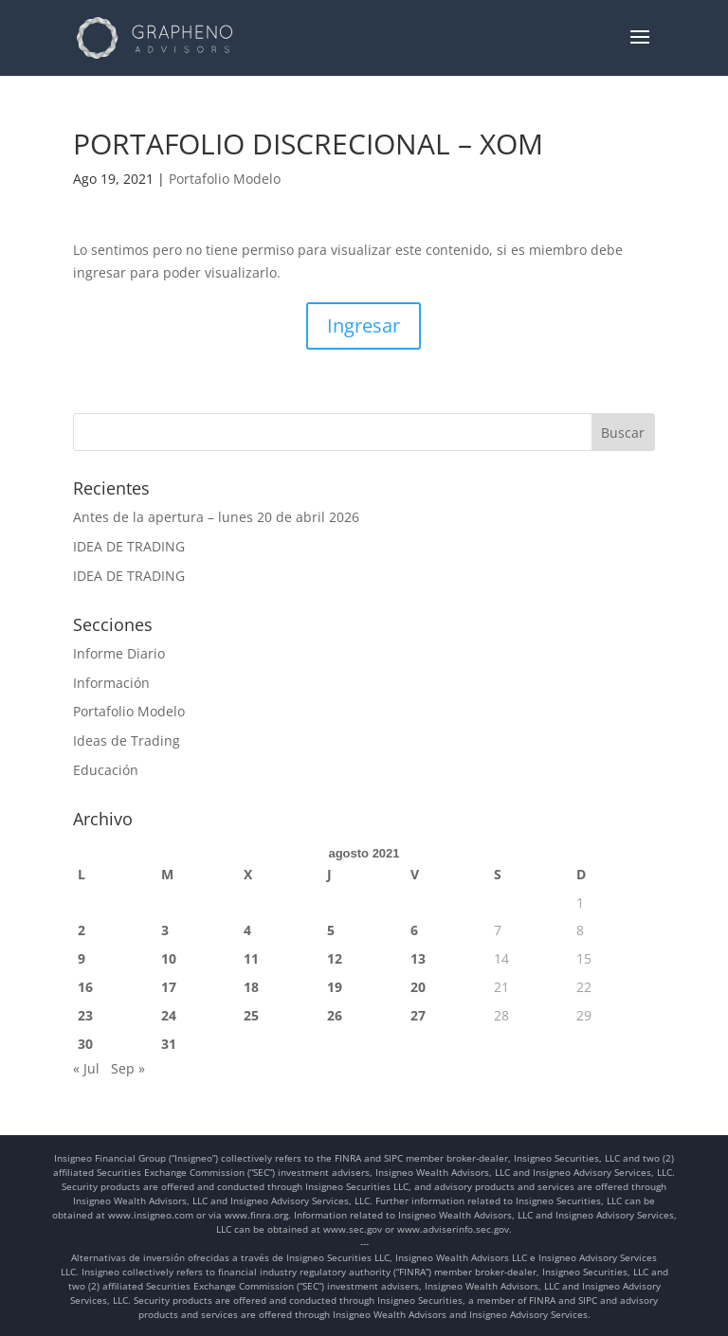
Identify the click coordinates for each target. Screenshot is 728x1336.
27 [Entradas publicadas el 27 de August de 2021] (418, 1015)
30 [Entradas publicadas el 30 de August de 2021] (85, 1044)
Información (111, 683)
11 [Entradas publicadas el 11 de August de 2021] (251, 958)
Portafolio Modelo (225, 179)
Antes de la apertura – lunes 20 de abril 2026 (216, 517)
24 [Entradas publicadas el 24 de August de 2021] (168, 1015)
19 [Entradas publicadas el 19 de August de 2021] (334, 987)
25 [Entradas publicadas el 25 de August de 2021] (251, 1015)
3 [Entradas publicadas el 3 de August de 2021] (165, 930)
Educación (105, 770)
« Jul (86, 1068)
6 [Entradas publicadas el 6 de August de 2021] (414, 930)
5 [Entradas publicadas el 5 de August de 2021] (331, 930)
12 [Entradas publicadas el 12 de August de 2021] (334, 958)
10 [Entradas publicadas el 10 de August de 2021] (168, 958)
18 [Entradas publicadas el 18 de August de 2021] (251, 987)
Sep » (128, 1068)
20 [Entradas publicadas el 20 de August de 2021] (418, 987)
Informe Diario (119, 653)
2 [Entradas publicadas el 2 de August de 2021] (81, 930)
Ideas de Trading (126, 740)
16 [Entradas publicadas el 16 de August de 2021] (85, 987)
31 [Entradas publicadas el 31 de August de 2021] (168, 1044)
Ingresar (363, 325)
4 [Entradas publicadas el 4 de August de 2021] (247, 930)
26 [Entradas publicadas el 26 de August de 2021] (334, 1015)
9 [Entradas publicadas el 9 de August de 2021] (81, 958)
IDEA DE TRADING (129, 546)
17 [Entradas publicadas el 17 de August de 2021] (168, 987)
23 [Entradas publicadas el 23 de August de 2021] (85, 1015)
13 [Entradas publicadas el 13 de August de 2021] (418, 958)
